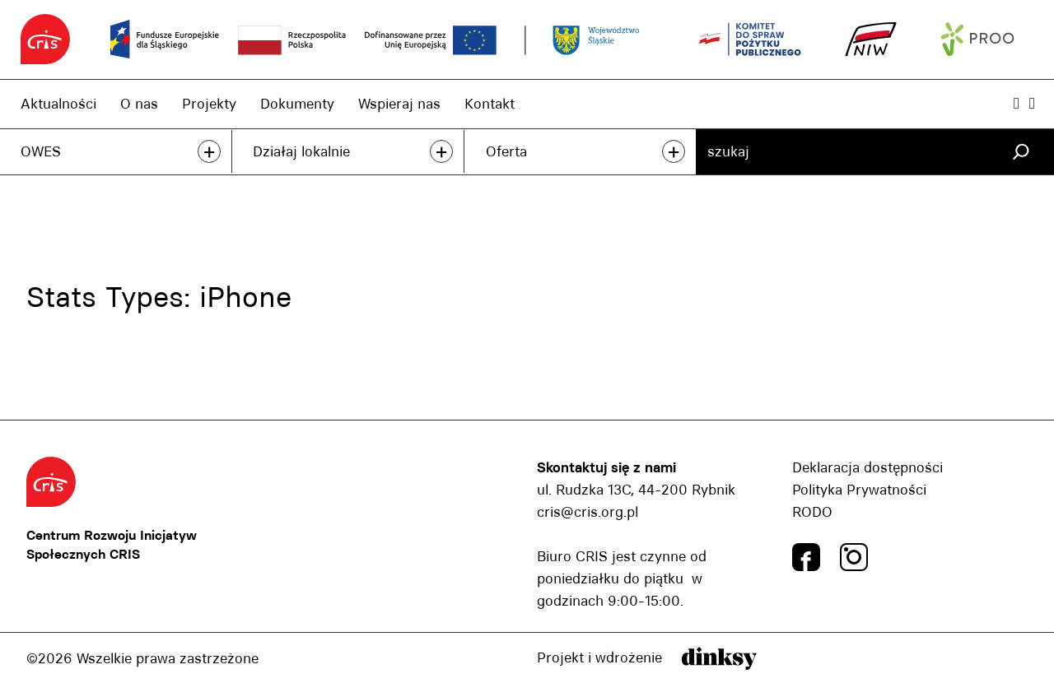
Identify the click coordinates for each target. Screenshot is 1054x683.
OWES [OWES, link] (41, 151)
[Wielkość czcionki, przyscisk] (1032, 103)
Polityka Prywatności (859, 489)
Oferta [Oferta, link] (506, 151)
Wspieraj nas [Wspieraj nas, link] (399, 103)
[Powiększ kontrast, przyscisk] (1016, 103)
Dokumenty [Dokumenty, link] (297, 103)
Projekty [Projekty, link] (209, 103)
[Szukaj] (1021, 152)
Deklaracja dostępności (867, 467)
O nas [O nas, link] (139, 103)
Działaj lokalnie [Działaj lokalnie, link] (301, 151)
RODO (812, 512)
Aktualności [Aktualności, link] (58, 103)
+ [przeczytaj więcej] (209, 151)
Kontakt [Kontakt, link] (489, 103)
